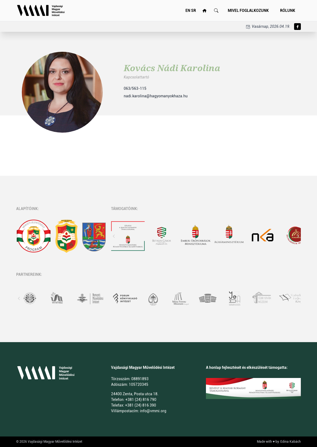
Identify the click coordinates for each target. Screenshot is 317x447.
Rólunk (287, 10)
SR (193, 10)
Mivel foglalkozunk (248, 10)
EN (187, 10)
